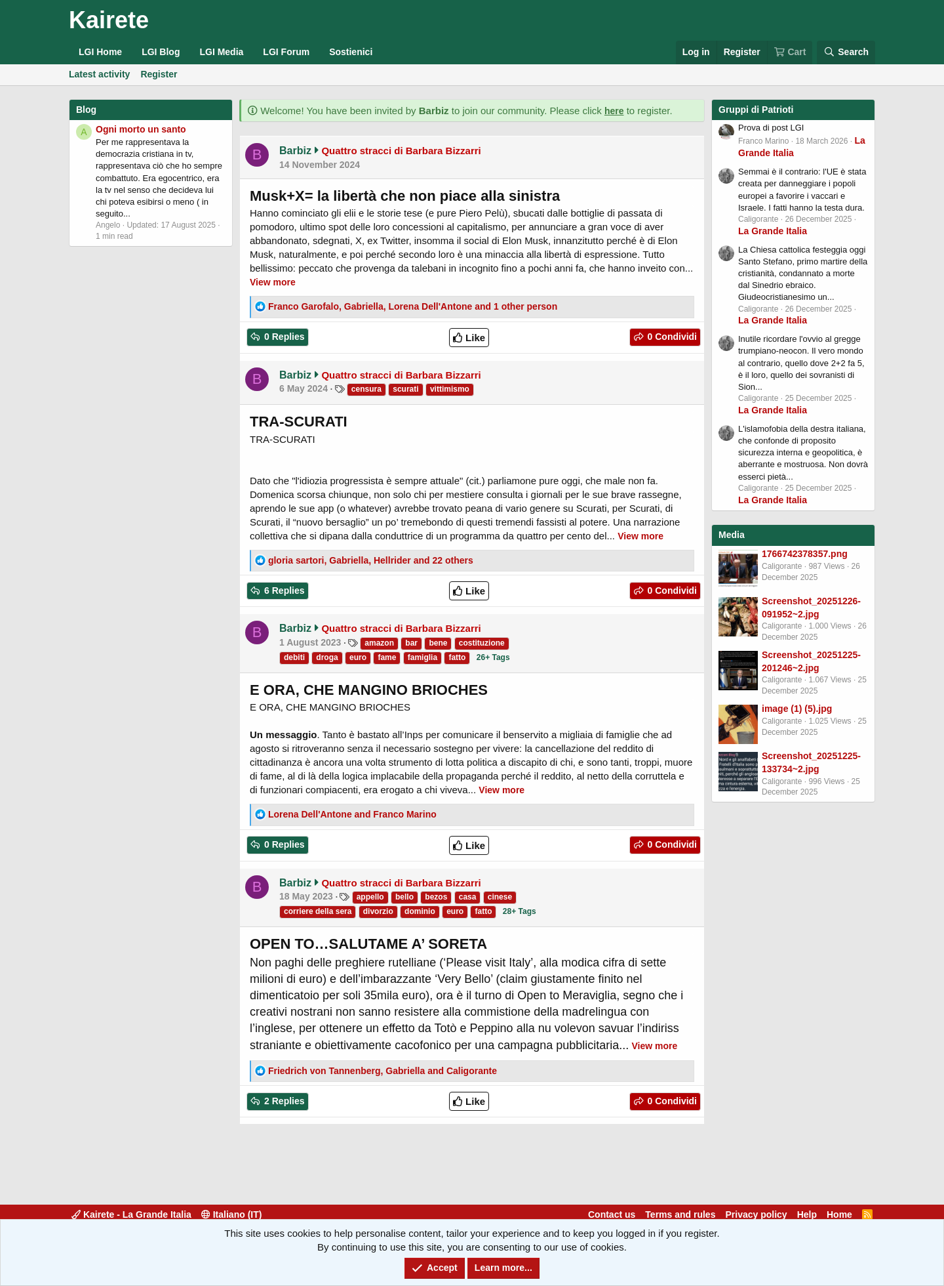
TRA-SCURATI (298, 421)
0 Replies (283, 336)
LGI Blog (161, 52)
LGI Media (221, 52)
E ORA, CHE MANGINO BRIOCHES (369, 690)
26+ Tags (493, 657)
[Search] (846, 52)
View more (273, 282)
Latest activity (99, 74)
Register (158, 74)
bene (438, 643)
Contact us (611, 1214)
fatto (456, 657)
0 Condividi (671, 336)
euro (357, 657)
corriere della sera (317, 911)
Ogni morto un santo (141, 129)
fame (387, 657)
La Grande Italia (772, 231)
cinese (500, 897)
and (352, 814)
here (614, 111)
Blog (86, 109)
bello (404, 897)
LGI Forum (286, 52)
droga (327, 657)
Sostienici (350, 52)
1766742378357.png (805, 554)
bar (411, 643)
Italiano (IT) (231, 1214)
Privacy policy (756, 1214)
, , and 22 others (370, 560)
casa (468, 897)
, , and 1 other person (412, 306)
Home (839, 1214)
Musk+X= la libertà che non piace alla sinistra (405, 196)
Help (807, 1214)
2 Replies (283, 1101)
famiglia (422, 657)
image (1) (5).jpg (797, 708)
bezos (436, 897)
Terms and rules (680, 1214)
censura (366, 389)
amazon (379, 643)
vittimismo (449, 389)
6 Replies (283, 590)
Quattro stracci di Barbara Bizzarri (401, 150)
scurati (405, 389)
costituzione (482, 643)
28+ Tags (519, 911)
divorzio (378, 911)
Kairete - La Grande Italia (131, 1214)
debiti (294, 657)
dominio (419, 911)
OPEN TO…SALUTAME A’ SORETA (368, 944)
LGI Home (100, 52)
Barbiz (295, 150)
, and (382, 1071)
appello (370, 897)
